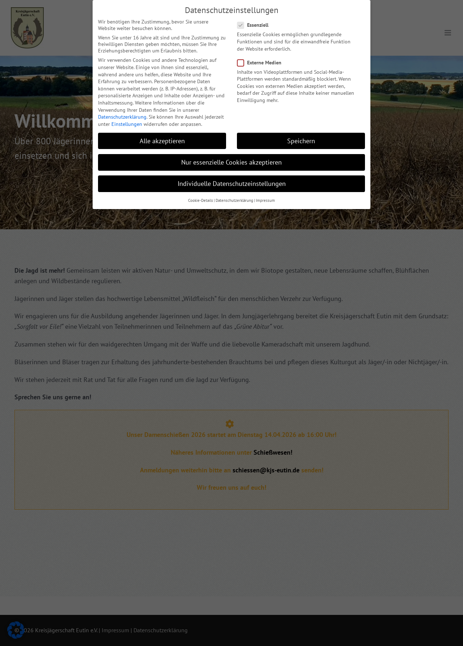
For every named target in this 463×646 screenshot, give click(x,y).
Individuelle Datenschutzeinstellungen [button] (232, 176)
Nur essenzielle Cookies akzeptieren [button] (231, 155)
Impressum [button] (265, 193)
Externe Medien (262, 55)
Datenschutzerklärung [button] (234, 193)
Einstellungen (126, 117)
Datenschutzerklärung (122, 109)
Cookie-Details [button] (200, 193)
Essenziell (256, 18)
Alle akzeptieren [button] (162, 133)
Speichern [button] (301, 133)
